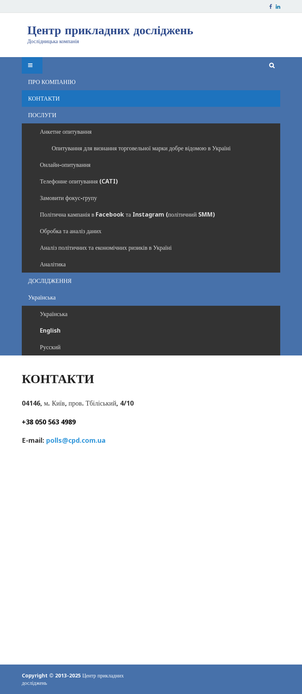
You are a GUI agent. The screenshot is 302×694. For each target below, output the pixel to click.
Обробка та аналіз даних (71, 231)
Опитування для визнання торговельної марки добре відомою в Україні (141, 148)
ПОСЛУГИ (42, 115)
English (50, 330)
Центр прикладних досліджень (110, 30)
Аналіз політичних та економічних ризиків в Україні (106, 247)
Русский (50, 347)
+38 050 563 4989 (49, 421)
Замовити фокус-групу (68, 198)
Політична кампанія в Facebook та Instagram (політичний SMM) (127, 214)
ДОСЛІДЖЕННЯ (50, 281)
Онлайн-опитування (65, 165)
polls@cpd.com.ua (76, 440)
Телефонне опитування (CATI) (79, 181)
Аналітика (53, 264)
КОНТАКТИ (44, 98)
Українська (42, 297)
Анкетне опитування (66, 131)
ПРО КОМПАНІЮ (52, 82)
